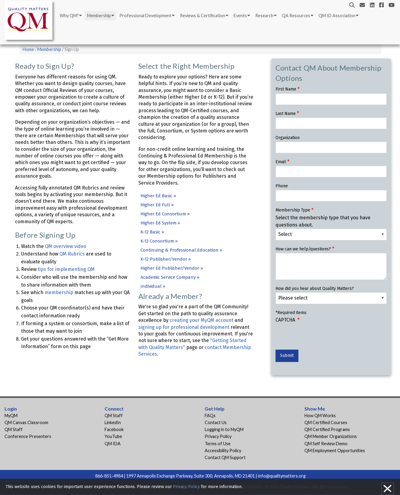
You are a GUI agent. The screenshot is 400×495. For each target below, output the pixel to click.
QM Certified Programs (327, 429)
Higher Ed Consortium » (165, 214)
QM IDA (113, 443)
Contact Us (216, 422)
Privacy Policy (218, 436)
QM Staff (14, 429)
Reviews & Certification (202, 15)
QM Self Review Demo (326, 443)
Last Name (286, 113)
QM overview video (65, 246)
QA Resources (296, 15)
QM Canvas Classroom (26, 422)
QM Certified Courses (325, 422)
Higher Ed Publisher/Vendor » (171, 268)
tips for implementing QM (66, 269)
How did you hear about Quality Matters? (315, 288)
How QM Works (320, 415)
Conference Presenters (28, 436)
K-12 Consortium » (159, 241)
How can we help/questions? (303, 249)
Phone (282, 186)
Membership (99, 15)
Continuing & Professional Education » (181, 250)
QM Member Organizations (330, 436)
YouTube (113, 436)
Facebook (114, 429)
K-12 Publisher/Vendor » (165, 259)
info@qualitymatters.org (282, 475)
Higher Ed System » (160, 223)
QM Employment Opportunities (334, 450)
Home (28, 49)
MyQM (11, 415)
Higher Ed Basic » (158, 195)
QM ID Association (337, 15)
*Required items (291, 312)
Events (240, 15)
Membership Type (293, 210)
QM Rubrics (72, 254)
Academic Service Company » (169, 277)
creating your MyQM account (201, 320)
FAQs (210, 415)
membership (59, 292)
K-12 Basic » (152, 232)
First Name (286, 89)
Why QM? (69, 15)
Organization (288, 137)
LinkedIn (113, 422)
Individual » (152, 286)
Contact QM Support (225, 457)
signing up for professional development (183, 327)
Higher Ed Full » (157, 205)
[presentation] (321, 338)
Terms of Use (218, 443)
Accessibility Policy (223, 450)
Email (281, 161)
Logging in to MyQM (224, 429)
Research (264, 15)
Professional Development (145, 15)
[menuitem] (70, 15)
